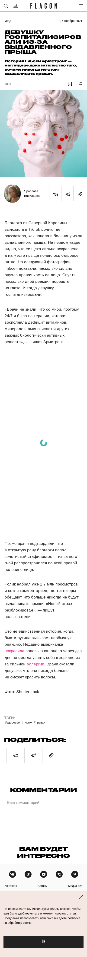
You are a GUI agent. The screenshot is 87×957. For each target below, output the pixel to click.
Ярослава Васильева (32, 193)
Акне (8, 84)
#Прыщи (39, 722)
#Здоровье (12, 722)
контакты (11, 886)
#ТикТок (27, 722)
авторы (43, 886)
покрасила (14, 651)
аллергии (35, 664)
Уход (8, 21)
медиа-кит (75, 886)
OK (43, 941)
